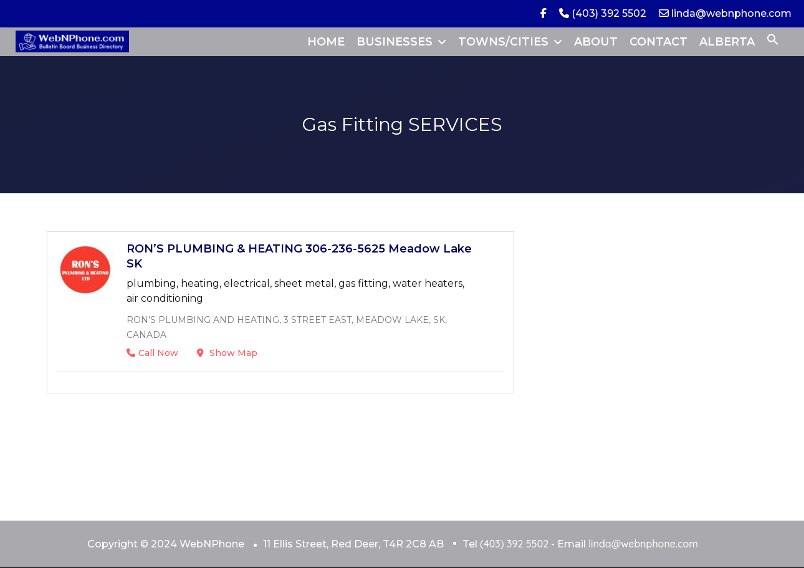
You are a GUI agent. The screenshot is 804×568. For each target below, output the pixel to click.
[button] (773, 42)
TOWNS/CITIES (503, 42)
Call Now (152, 353)
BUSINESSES (395, 42)
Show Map (227, 353)
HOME (326, 42)
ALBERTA (727, 42)
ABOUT (596, 42)
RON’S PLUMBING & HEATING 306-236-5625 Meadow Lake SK (299, 256)
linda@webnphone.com (725, 13)
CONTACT (658, 42)
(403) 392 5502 (602, 13)
